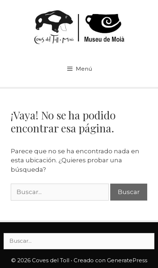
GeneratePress (127, 260)
